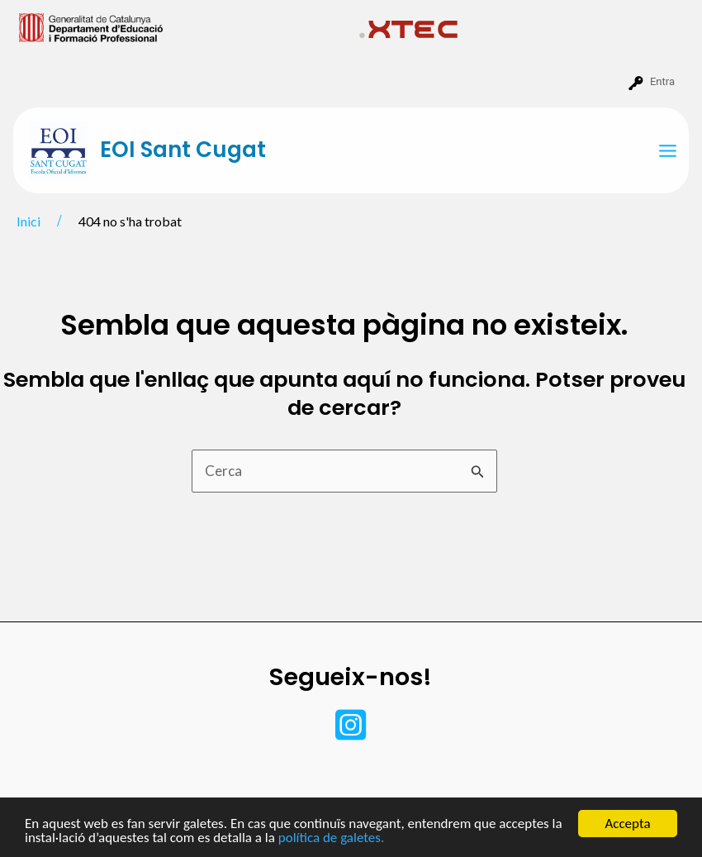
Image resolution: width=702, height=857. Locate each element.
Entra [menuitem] (662, 81)
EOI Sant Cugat (183, 149)
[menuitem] (182, 26)
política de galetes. (331, 838)
